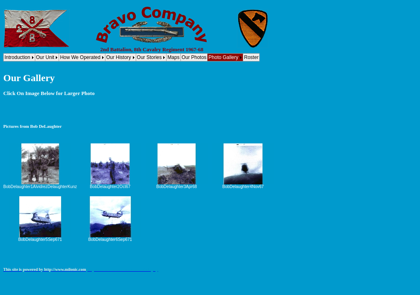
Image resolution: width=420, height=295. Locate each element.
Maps (173, 57)
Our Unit (45, 57)
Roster (251, 57)
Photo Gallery (223, 57)
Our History (118, 57)
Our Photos (194, 57)
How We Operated (80, 57)
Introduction (17, 57)
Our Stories (149, 57)
